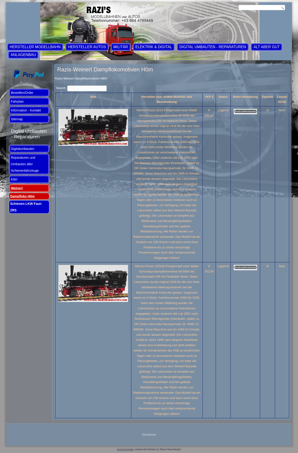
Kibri (14, 179)
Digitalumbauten (22, 149)
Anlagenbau (23, 55)
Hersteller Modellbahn (35, 47)
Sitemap (17, 119)
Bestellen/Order (22, 93)
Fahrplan (17, 101)
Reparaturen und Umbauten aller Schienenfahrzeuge (25, 164)
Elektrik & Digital (153, 47)
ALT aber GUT (266, 47)
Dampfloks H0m (22, 196)
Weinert (17, 188)
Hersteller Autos (87, 47)
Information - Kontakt (26, 110)
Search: (81, 88)
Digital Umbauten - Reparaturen (212, 47)
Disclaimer (149, 434)
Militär (120, 47)
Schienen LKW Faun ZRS (26, 207)
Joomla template (125, 449)
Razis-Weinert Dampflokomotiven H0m (105, 69)
